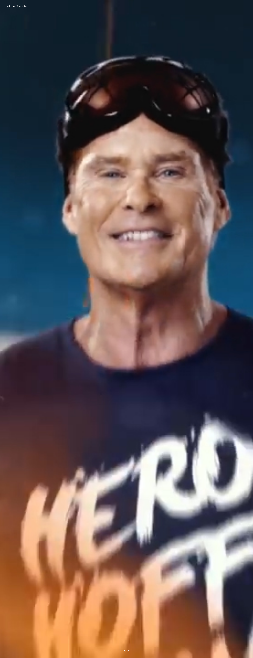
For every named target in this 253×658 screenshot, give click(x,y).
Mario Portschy (17, 6)
